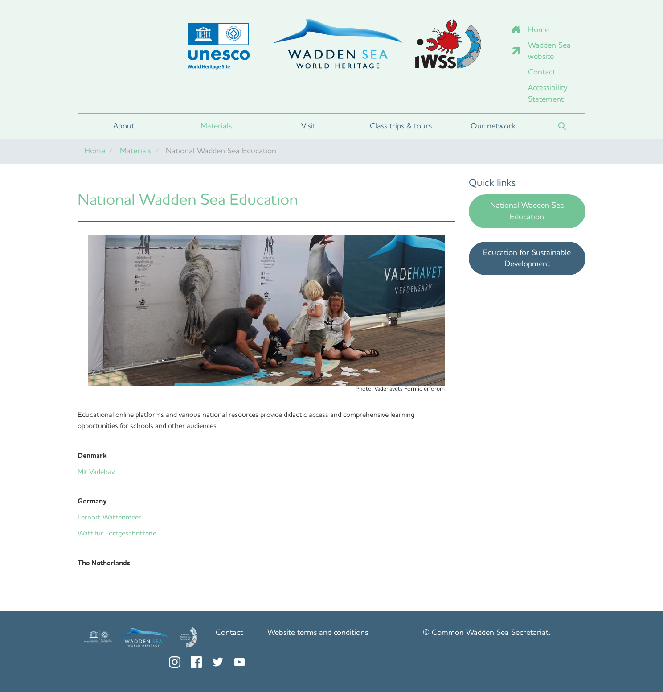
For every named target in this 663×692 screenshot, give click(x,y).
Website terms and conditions (317, 632)
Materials (216, 126)
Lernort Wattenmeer (109, 517)
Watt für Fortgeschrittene (117, 533)
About (123, 126)
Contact (541, 72)
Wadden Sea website (549, 51)
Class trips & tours (401, 126)
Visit (308, 126)
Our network (493, 126)
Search (562, 126)
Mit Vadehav (96, 471)
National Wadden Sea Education (527, 211)
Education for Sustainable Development (527, 258)
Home (538, 29)
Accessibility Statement (548, 93)
